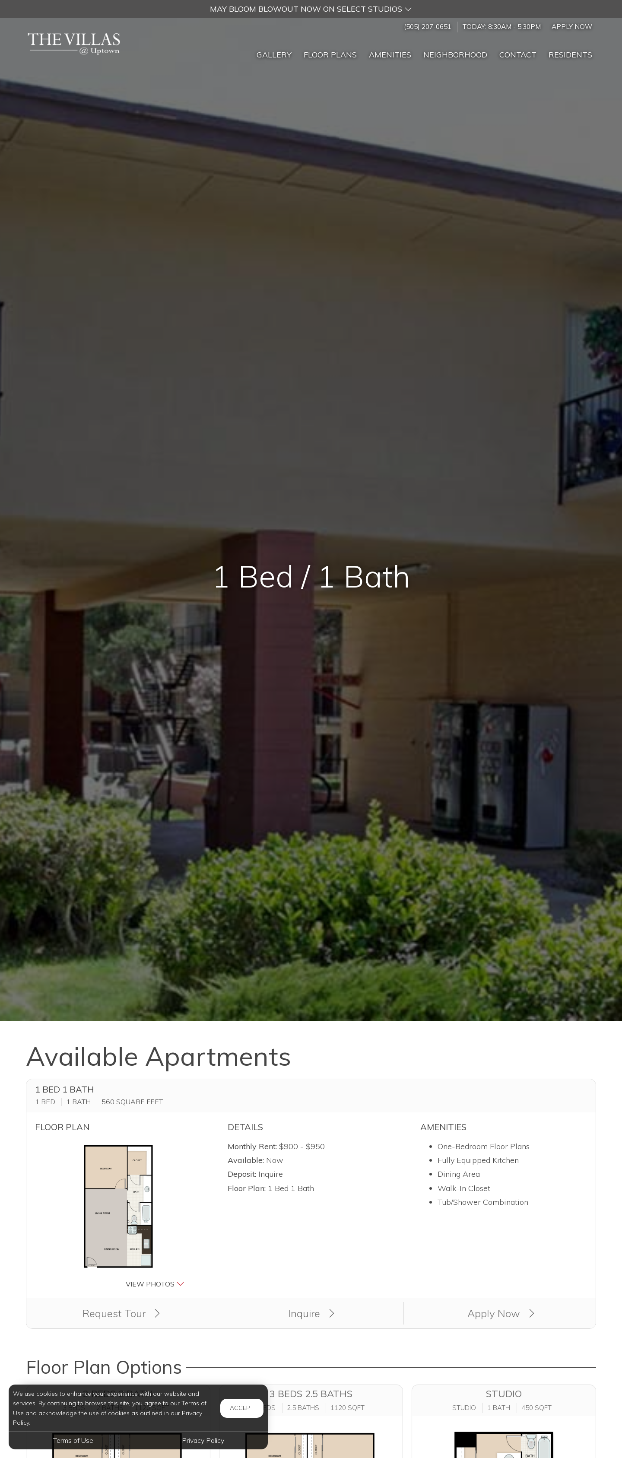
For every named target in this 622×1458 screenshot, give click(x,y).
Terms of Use (73, 1440)
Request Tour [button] (121, 1313)
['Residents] (570, 51)
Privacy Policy (203, 1440)
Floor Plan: (247, 1188)
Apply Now (572, 26)
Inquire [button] (311, 1313)
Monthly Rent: (252, 1146)
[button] (311, 9)
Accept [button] (242, 1408)
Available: (246, 1160)
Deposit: (242, 1174)
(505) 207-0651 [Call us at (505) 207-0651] (427, 26)
